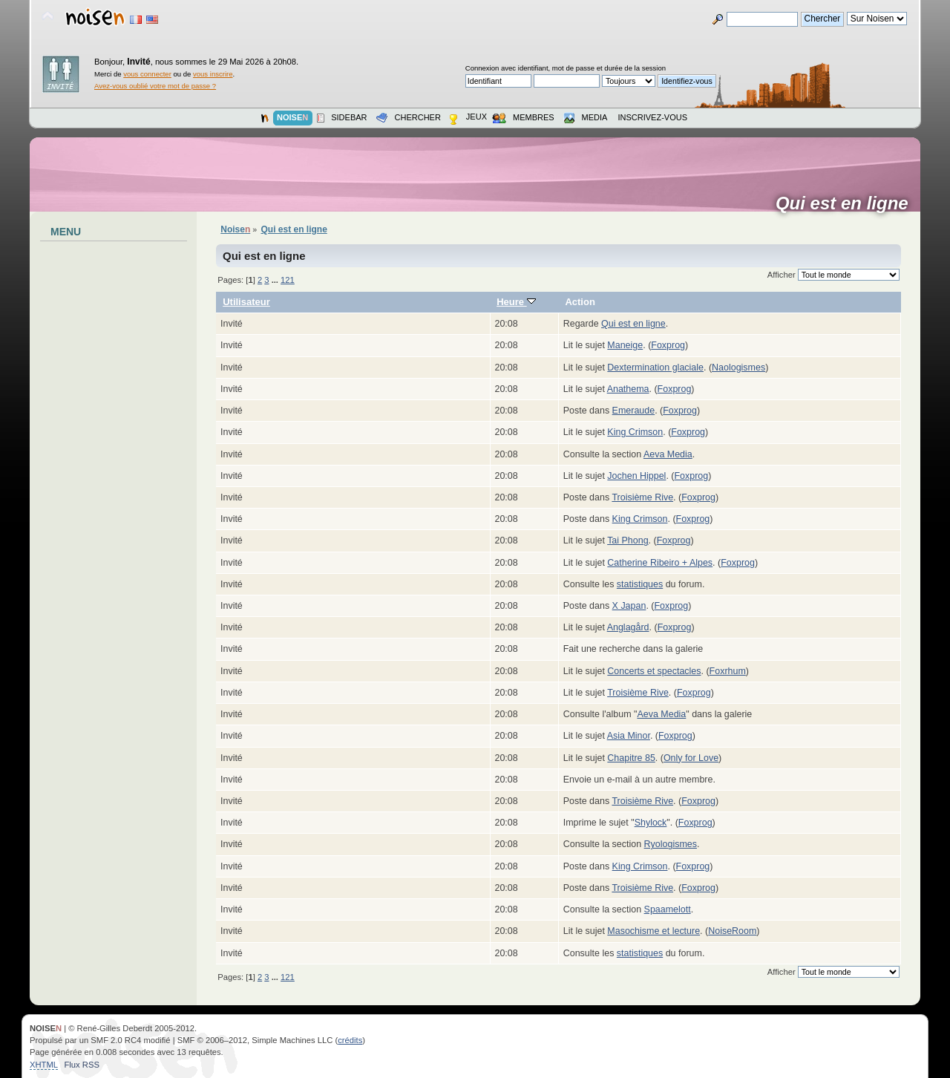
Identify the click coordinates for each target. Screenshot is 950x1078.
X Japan (629, 606)
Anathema (628, 389)
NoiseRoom (732, 931)
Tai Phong (627, 540)
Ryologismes (670, 844)
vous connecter (147, 74)
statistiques (640, 584)
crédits (350, 1040)
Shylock (651, 822)
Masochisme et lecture (653, 931)
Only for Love (691, 758)
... (276, 279)
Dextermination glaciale (655, 367)
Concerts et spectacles (654, 671)
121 (288, 279)
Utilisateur (246, 301)
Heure (516, 301)
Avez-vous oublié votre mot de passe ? (155, 86)
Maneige (625, 345)
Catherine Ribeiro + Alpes (659, 563)
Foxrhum (728, 671)
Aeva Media (667, 454)
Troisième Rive (642, 497)
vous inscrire (213, 74)
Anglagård (628, 627)
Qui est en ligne (847, 203)
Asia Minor (628, 736)
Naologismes (738, 367)
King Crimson (635, 432)
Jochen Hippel (636, 476)
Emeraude (633, 410)
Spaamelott (667, 909)
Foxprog (668, 345)
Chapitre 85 (631, 758)
